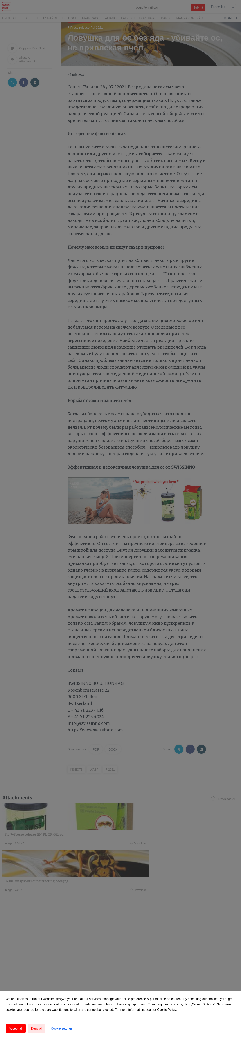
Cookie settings (61, 1028)
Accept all (16, 1028)
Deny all (37, 1028)
